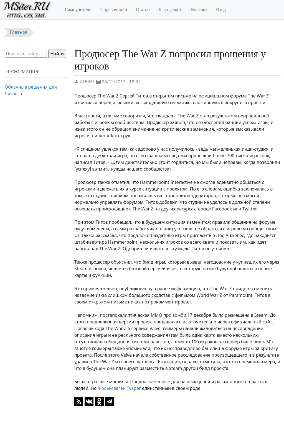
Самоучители (78, 9)
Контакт (199, 9)
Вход (221, 9)
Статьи (143, 9)
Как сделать (170, 9)
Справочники (113, 9)
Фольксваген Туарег (119, 388)
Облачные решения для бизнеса (31, 90)
